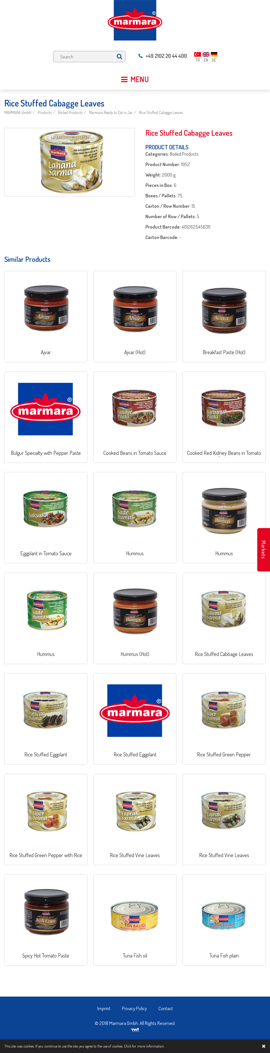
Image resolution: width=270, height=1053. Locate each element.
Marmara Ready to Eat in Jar (111, 112)
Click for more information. (144, 1046)
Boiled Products (70, 112)
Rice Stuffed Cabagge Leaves (161, 112)
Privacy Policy (134, 1008)
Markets (263, 550)
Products (45, 112)
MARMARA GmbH (17, 112)
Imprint (103, 1008)
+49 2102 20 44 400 (162, 56)
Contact (165, 1008)
